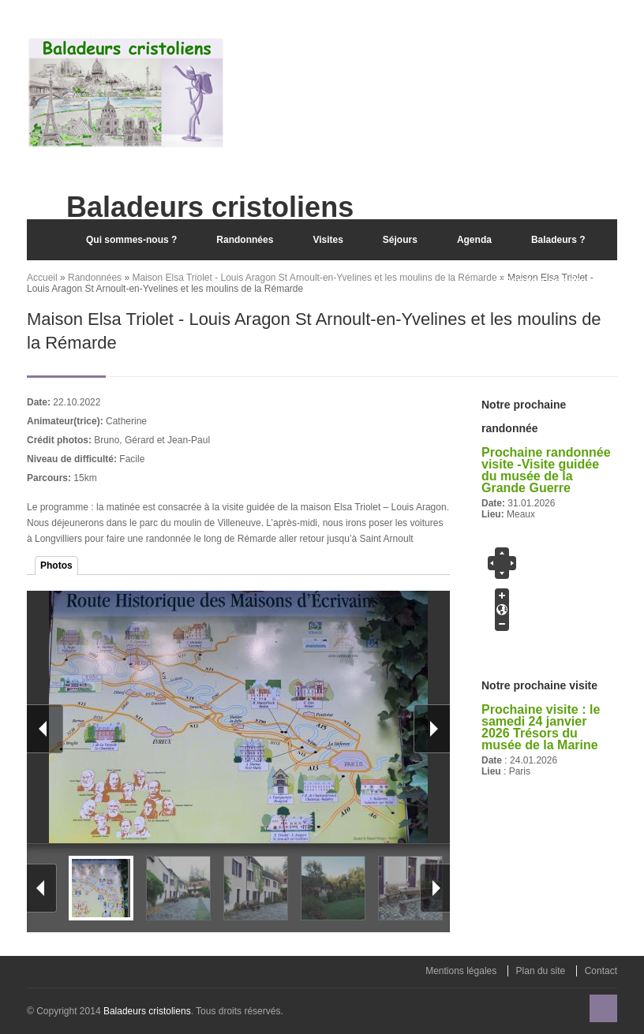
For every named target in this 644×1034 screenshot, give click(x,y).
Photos (56, 565)
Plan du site (541, 970)
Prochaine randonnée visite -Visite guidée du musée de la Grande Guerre (546, 470)
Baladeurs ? (558, 239)
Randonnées (244, 239)
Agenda (474, 239)
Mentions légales (460, 970)
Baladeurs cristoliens (147, 1011)
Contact (601, 970)
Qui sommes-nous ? (131, 239)
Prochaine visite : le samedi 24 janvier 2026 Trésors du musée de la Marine (540, 727)
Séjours (400, 239)
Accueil (46, 239)
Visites (328, 239)
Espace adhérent (550, 280)
